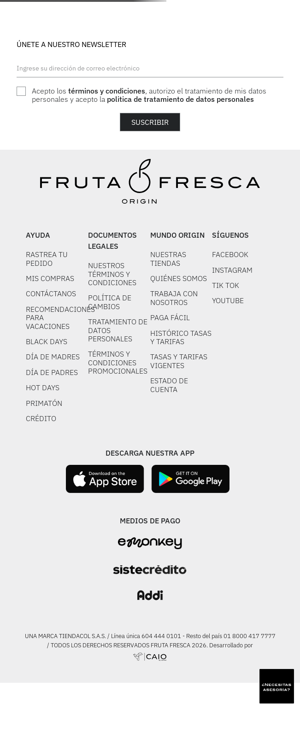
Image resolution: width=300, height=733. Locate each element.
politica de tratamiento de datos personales (180, 99)
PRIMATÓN (44, 403)
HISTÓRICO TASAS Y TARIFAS (181, 337)
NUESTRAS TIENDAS (168, 258)
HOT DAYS (42, 387)
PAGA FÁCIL (170, 317)
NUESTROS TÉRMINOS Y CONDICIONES (112, 274)
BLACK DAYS (46, 341)
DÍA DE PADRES (52, 372)
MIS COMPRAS (50, 278)
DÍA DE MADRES (53, 356)
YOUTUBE (228, 300)
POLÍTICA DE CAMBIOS (109, 302)
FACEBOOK (230, 254)
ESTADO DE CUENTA (169, 384)
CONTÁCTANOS (51, 293)
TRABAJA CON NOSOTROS (174, 297)
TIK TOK (225, 285)
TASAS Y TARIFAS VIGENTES (178, 360)
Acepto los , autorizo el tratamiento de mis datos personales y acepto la (149, 95)
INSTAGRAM (232, 270)
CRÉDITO (41, 418)
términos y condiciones (106, 90)
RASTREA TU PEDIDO (47, 258)
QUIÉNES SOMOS (178, 278)
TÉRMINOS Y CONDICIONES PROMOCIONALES (117, 362)
